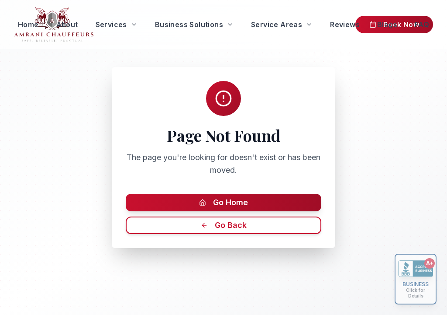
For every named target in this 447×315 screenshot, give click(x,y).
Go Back (224, 225)
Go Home (223, 202)
